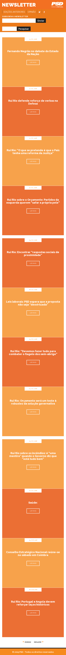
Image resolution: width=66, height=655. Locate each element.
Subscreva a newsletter (15, 17)
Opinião (32, 12)
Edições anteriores (14, 12)
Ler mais (33, 62)
